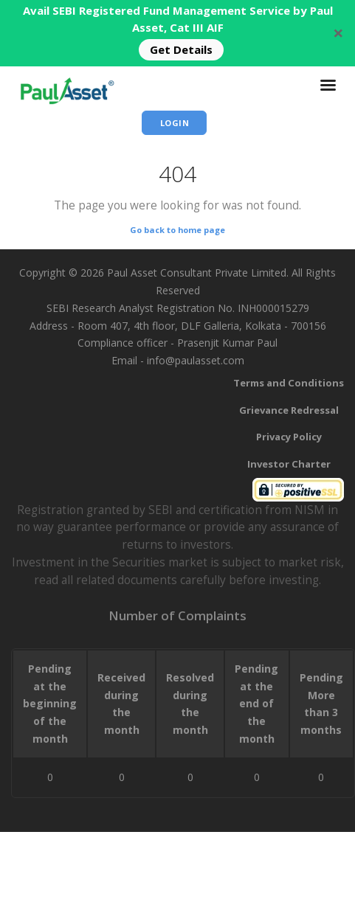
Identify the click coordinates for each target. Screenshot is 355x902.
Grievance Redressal (289, 410)
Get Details (181, 49)
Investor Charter (289, 464)
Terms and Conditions (288, 382)
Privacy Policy (289, 436)
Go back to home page (177, 229)
